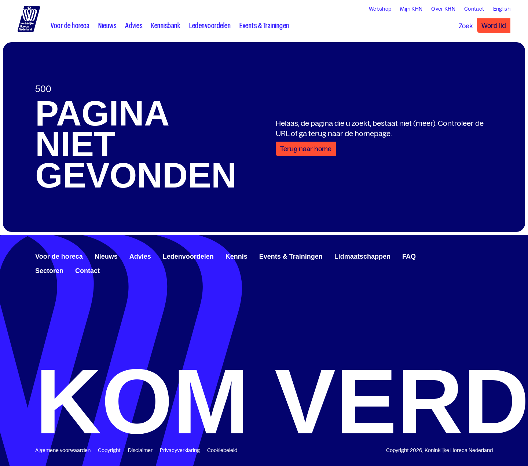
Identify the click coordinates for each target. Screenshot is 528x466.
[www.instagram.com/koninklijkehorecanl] (490, 255)
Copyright (109, 450)
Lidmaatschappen (362, 256)
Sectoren (49, 270)
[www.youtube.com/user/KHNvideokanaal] (484, 255)
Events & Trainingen (291, 256)
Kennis (236, 256)
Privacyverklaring (180, 450)
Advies (140, 256)
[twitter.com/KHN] (478, 255)
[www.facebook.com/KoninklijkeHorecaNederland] (466, 255)
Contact (87, 270)
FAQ (409, 256)
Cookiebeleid (222, 450)
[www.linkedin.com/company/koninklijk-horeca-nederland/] (472, 255)
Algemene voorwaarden (63, 450)
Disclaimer (140, 450)
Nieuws (106, 256)
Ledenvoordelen (188, 256)
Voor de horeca (59, 256)
